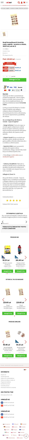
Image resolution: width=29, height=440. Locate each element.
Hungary (14, 429)
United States (11, 438)
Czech (6, 429)
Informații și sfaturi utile (6, 395)
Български (6, 424)
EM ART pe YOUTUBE (7, 405)
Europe (22, 429)
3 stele (13, 200)
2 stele (10, 200)
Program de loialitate (6, 382)
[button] (8, 273)
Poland (13, 432)
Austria (14, 427)
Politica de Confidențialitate (7, 378)
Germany (7, 427)
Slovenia (6, 435)
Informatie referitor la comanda (8, 387)
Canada (20, 438)
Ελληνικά (15, 424)
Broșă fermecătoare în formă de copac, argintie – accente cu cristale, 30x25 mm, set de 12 (8, 306)
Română (23, 424)
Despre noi (3, 374)
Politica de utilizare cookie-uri (8, 380)
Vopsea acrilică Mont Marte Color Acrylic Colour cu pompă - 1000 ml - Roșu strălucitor (21, 264)
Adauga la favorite (8, 55)
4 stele (16, 200)
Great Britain (22, 435)
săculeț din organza (8, 157)
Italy (7, 432)
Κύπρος (13, 435)
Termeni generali (5, 376)
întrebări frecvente (5, 384)
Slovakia (21, 432)
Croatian (22, 427)
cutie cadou (15, 155)
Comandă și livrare (5, 385)
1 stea (7, 200)
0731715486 (23, 5)
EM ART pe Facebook (7, 402)
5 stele (20, 200)
